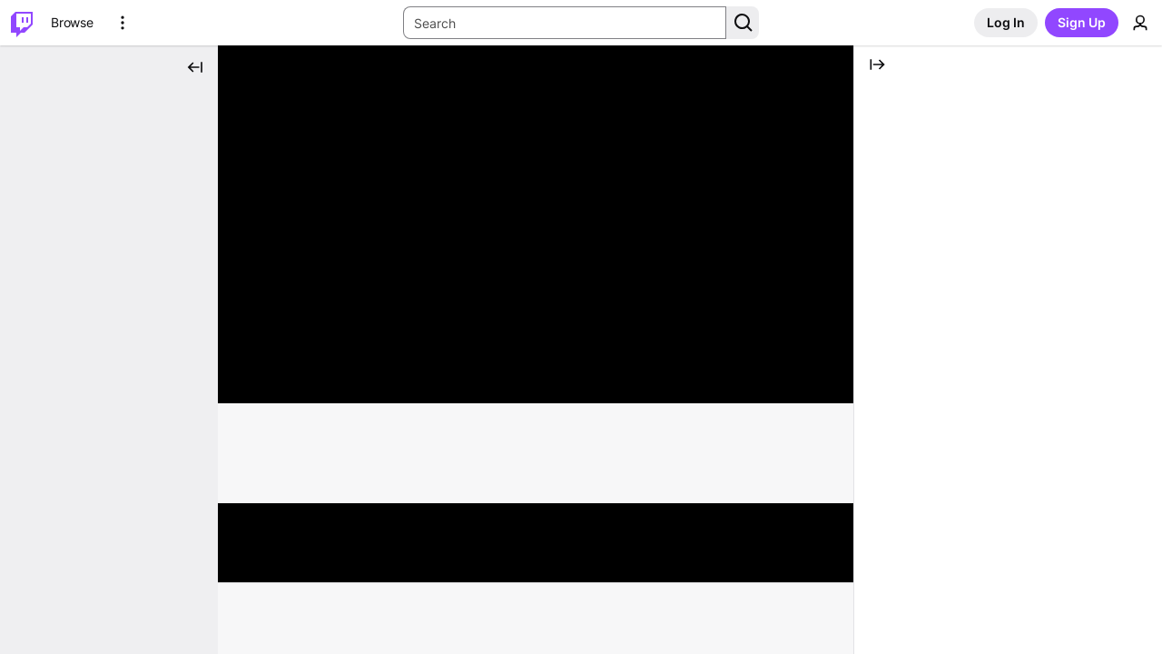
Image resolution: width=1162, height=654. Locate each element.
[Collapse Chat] (876, 64)
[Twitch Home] (22, 22)
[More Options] (122, 22)
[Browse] (72, 22)
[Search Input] (564, 22)
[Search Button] (742, 22)
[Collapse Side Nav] (195, 67)
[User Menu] (1140, 22)
